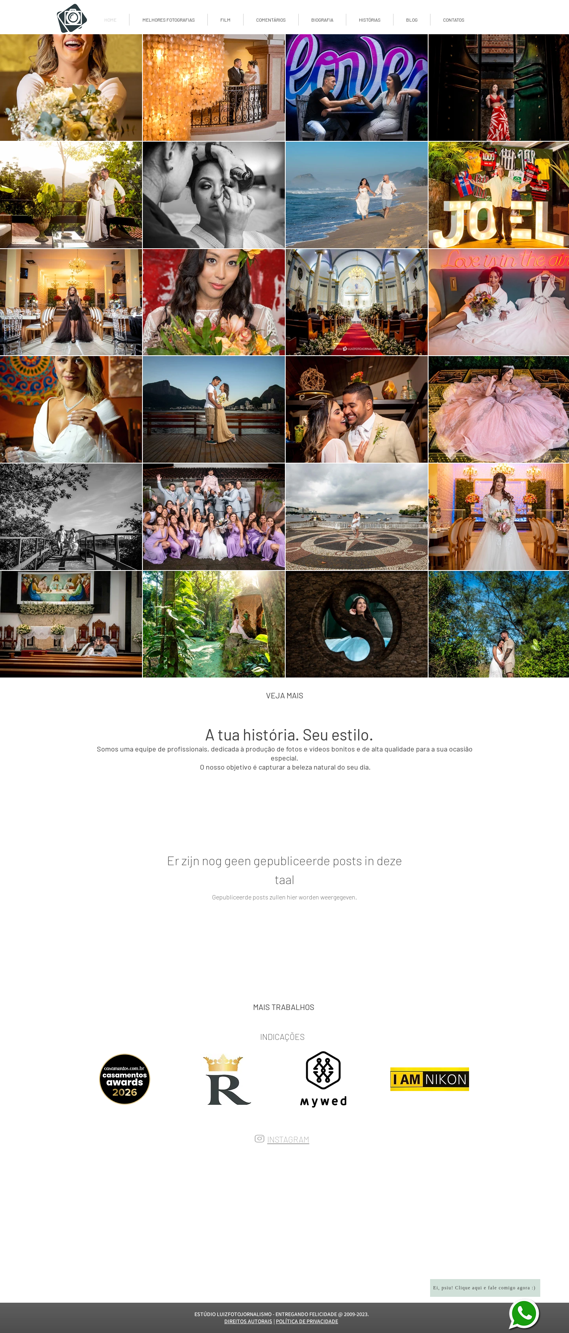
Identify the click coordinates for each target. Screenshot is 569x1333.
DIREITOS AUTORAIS (248, 1321)
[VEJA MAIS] (284, 695)
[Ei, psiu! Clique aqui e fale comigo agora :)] (485, 1288)
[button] (411, 20)
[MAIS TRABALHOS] (283, 1007)
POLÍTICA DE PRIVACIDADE (307, 1321)
